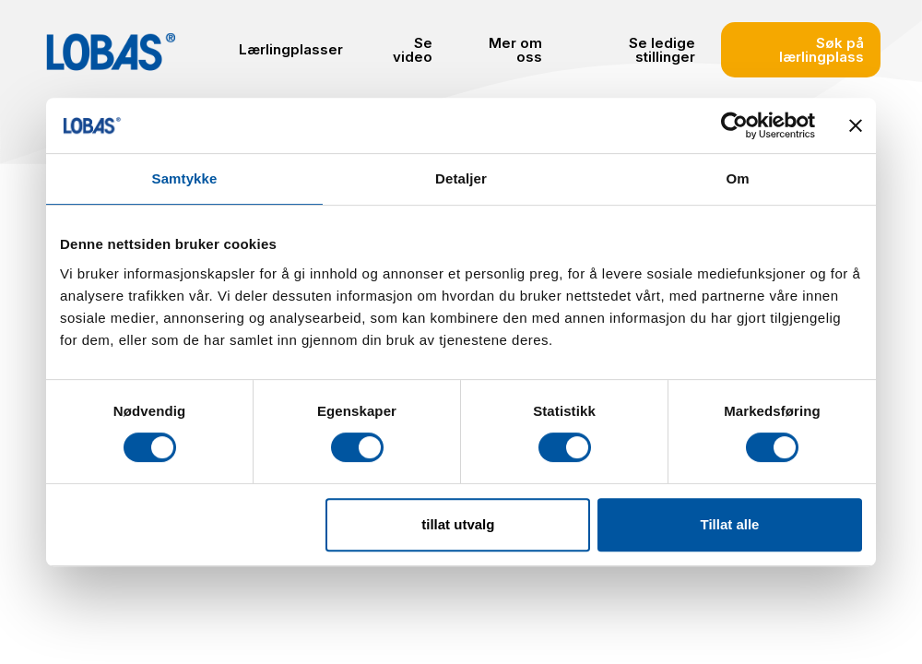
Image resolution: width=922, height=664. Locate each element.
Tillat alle (729, 524)
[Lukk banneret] (855, 125)
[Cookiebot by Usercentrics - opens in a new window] (734, 125)
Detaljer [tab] (461, 178)
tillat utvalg (457, 524)
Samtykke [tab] (185, 178)
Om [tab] (737, 178)
